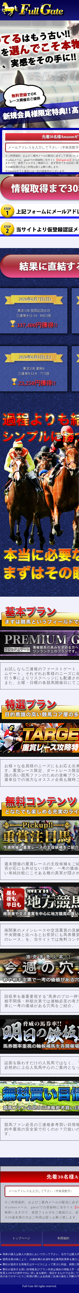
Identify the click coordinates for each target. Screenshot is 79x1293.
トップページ (21, 1238)
